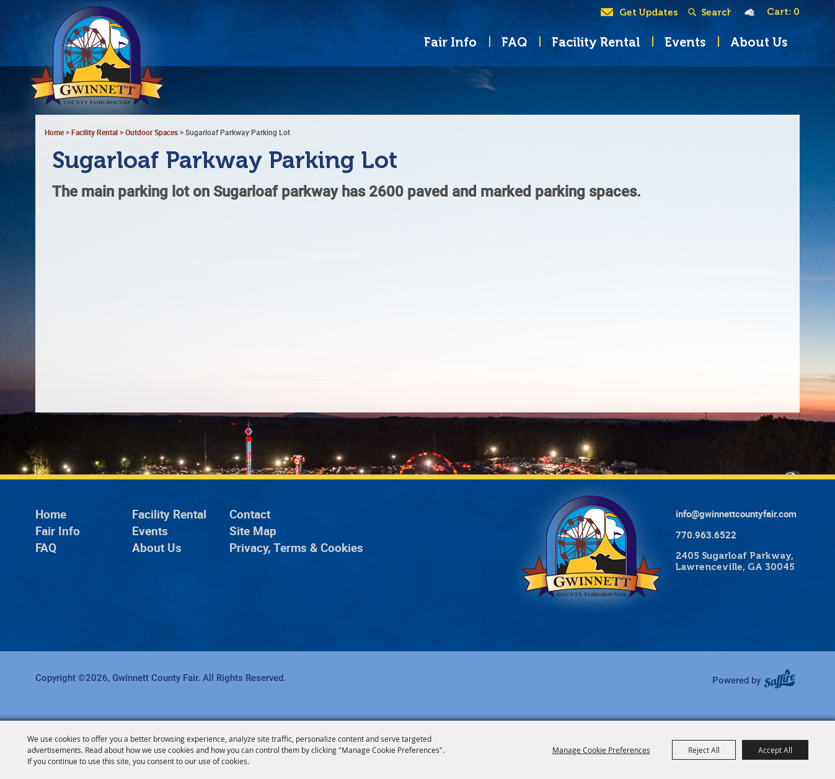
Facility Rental (596, 42)
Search (694, 12)
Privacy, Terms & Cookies (296, 548)
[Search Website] (716, 12)
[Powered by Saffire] (784, 680)
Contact (249, 514)
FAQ (514, 42)
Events (685, 42)
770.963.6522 (706, 534)
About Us (758, 42)
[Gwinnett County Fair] (92, 68)
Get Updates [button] (648, 12)
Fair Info (450, 42)
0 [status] (796, 11)
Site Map (252, 531)
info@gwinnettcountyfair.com (736, 513)
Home (50, 514)
